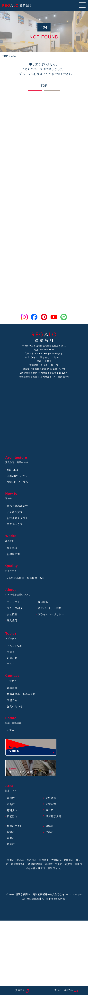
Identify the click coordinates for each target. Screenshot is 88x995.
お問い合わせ (15, 706)
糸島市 (11, 804)
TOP (44, 85)
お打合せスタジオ (17, 518)
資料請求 (12, 688)
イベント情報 (15, 645)
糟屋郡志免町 (53, 816)
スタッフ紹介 (15, 608)
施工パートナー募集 (50, 608)
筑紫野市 (12, 816)
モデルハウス (15, 524)
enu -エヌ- (13, 469)
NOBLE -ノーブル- (18, 482)
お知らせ (12, 658)
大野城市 (51, 798)
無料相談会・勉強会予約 (21, 694)
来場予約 (12, 700)
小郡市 (49, 831)
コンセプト (13, 602)
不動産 (11, 730)
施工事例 (12, 548)
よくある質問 (15, 512)
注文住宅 (12, 620)
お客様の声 (13, 554)
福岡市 (11, 798)
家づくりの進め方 (17, 506)
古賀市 (11, 844)
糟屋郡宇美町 (15, 825)
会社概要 (12, 614)
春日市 (49, 810)
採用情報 (43, 602)
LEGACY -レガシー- (19, 475)
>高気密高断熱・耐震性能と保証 (26, 578)
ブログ (11, 652)
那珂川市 (12, 810)
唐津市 (49, 825)
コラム (11, 664)
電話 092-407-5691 (44, 349)
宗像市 (11, 838)
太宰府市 (51, 804)
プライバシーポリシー (51, 614)
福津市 (11, 831)
